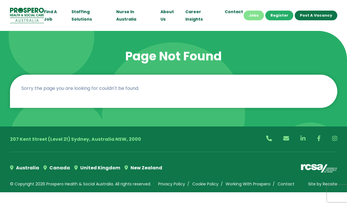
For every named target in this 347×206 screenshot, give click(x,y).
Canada (56, 168)
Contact (234, 12)
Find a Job (50, 15)
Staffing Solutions (81, 15)
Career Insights (194, 15)
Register (279, 15)
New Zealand (143, 168)
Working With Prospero (248, 184)
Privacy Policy (171, 184)
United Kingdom (97, 168)
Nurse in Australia (126, 15)
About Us (167, 15)
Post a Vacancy (316, 15)
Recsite (330, 184)
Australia (24, 168)
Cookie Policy (205, 184)
